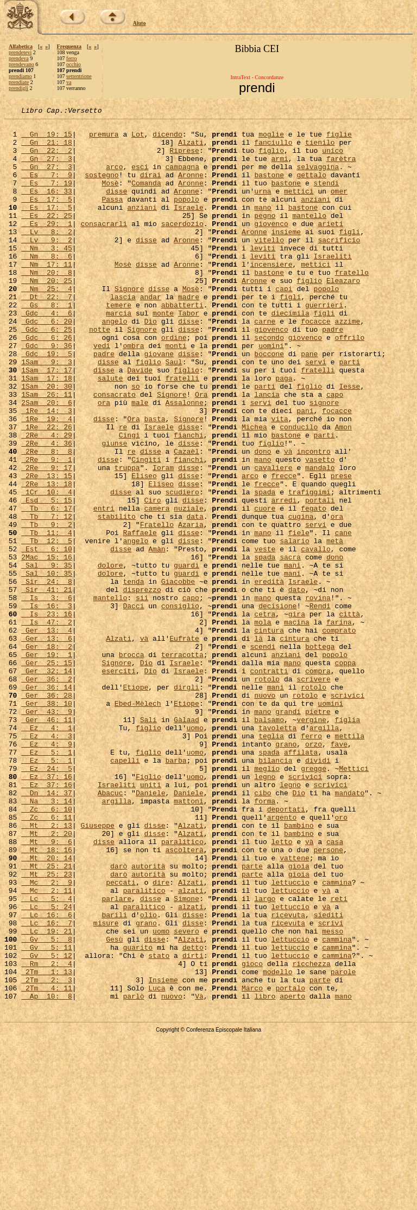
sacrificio (339, 266)
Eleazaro (343, 314)
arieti (330, 246)
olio (148, 1075)
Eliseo (144, 548)
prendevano (21, 64)
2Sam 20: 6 (46, 461)
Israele (189, 226)
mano (262, 226)
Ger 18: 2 (46, 753)
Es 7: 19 (46, 197)
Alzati (191, 148)
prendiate (19, 82)
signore (324, 461)
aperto (292, 1173)
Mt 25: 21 (46, 1017)
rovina (318, 695)
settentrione (79, 76)
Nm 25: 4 (46, 324)
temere (118, 344)
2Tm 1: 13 (46, 1144)
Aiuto (139, 23)
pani (304, 470)
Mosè (110, 197)
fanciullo (273, 148)
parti (349, 412)
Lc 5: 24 (46, 1066)
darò (118, 1017)
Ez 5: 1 (46, 880)
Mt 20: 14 (46, 1007)
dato (296, 685)
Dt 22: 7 (46, 334)
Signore (129, 324)
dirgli (186, 802)
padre (332, 373)
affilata (301, 880)
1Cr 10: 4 (46, 568)
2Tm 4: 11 (46, 1163)
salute (110, 431)
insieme (286, 256)
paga (283, 431)
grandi (288, 831)
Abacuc (110, 929)
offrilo (350, 383)
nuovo (264, 812)
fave (339, 871)
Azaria (191, 607)
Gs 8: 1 (46, 344)
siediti (329, 1075)
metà (334, 627)
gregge (313, 900)
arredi (283, 578)
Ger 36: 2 (46, 792)
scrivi (330, 1085)
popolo (186, 217)
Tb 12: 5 (46, 627)
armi (279, 168)
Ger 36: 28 (46, 812)
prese (341, 548)
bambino (299, 968)
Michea (254, 490)
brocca (131, 763)
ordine (174, 383)
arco (114, 178)
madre (188, 334)
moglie (271, 139)
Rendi (320, 705)
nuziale (189, 588)
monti (175, 392)
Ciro (152, 578)
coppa (345, 773)
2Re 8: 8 (46, 519)
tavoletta (277, 851)
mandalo (320, 539)
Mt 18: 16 (46, 997)
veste (264, 636)
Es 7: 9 (46, 187)
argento (282, 958)
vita (279, 480)
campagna (182, 178)
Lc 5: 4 (46, 1056)
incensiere (271, 295)
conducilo (299, 490)
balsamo (269, 841)
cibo (262, 929)
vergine (311, 841)
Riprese (184, 158)
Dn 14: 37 (46, 929)
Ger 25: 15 (46, 773)
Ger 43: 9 (46, 831)
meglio (267, 900)
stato (158, 1124)
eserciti (118, 783)
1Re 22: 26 (46, 490)
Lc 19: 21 (46, 1095)
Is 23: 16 (46, 714)
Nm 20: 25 (46, 314)
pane (309, 402)
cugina (301, 597)
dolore (110, 656)
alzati (191, 1046)
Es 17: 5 (46, 217)
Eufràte (184, 744)
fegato (313, 588)
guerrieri (324, 344)
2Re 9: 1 (46, 529)
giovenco (271, 246)
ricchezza (311, 1134)
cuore (264, 588)
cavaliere (273, 539)
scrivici (347, 812)
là (258, 744)
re (123, 490)
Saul (173, 412)
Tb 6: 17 (46, 588)
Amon (343, 490)
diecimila (290, 353)
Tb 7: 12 (46, 597)
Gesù (114, 1105)
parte (252, 1017)
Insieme (163, 1153)
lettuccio (290, 1036)
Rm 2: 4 (46, 1134)
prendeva (19, 58)
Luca (156, 1163)
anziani (316, 217)
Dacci (133, 705)
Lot (137, 139)
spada (264, 568)
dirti (193, 1124)
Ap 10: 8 (46, 1173)
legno (264, 910)
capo (334, 451)
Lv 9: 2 (46, 266)
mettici (299, 207)
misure (106, 1085)
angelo (114, 363)
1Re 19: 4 (46, 480)
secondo (269, 383)
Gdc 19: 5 (46, 402)
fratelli (317, 422)
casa (334, 988)
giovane (159, 402)
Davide (140, 422)
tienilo (320, 148)
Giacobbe (178, 675)
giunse (114, 509)
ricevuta (288, 1075)
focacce (316, 363)
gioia (298, 1017)
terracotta (182, 763)
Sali (148, 841)
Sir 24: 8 (46, 675)
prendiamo (20, 76)
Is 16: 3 (46, 705)
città (349, 714)
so (135, 441)
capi (283, 324)
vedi (101, 392)
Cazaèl (186, 519)
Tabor (188, 353)
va (68, 82)
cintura (269, 734)
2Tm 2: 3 (46, 1153)
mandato (350, 929)
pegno (264, 236)
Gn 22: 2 (46, 158)
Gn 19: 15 (46, 139)
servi (315, 412)
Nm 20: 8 (46, 305)
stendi (326, 197)
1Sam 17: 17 (46, 422)
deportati (286, 949)
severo (186, 1095)
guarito (138, 1114)
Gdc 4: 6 (46, 353)
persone (328, 997)
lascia (123, 334)
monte (163, 353)
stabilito (117, 597)
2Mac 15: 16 (46, 646)
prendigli (18, 88)
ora (104, 461)
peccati (121, 1036)
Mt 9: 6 (46, 988)
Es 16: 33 (46, 207)
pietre (318, 831)
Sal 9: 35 (46, 656)
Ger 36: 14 (46, 802)
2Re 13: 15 (46, 548)
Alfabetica (21, 46)
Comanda (146, 197)
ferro (71, 58)
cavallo (316, 636)
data (194, 597)
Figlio (148, 910)
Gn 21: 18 (46, 148)
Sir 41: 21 (46, 685)
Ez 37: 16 (46, 910)
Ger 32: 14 (46, 783)
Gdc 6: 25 (46, 373)
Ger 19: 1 (46, 763)
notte (99, 373)
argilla (324, 851)
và (288, 519)
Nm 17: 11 (46, 295)
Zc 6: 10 (46, 949)
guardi (186, 656)
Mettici (354, 900)
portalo (290, 1163)
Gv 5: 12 (46, 1124)
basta (154, 480)
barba (175, 890)
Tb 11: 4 (46, 617)
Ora (201, 451)
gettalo (311, 187)
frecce (284, 548)
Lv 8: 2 (46, 256)
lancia (267, 451)
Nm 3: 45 (46, 275)
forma (264, 939)
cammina (337, 1036)
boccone (269, 402)
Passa (112, 217)
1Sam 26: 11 (46, 451)
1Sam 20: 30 (46, 441)
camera (156, 588)
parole (343, 1144)
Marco (252, 1163)
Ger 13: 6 (46, 744)
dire (161, 1036)
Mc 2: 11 (46, 1046)
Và (199, 1173)
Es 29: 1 (46, 246)
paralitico (182, 988)
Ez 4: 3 (46, 861)
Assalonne (184, 461)
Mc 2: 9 (46, 1036)
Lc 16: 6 (46, 1075)
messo (332, 1095)
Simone (186, 1056)
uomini (271, 392)
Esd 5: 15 (46, 578)
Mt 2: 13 (46, 968)
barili (114, 1075)
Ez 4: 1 (46, 851)
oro (340, 958)
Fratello (157, 607)
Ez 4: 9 (46, 871)
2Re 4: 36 (46, 509)
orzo (313, 871)
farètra (341, 168)
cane (343, 617)
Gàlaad (186, 841)
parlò (133, 1173)
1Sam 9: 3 (46, 412)
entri (104, 588)
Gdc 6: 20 (46, 363)
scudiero (182, 568)
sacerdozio (182, 246)
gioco (252, 1134)
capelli (125, 890)
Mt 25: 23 (46, 1027)
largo (264, 1056)
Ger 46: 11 (46, 841)
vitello (269, 266)
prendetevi (20, 52)
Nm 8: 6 (46, 285)
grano (285, 871)
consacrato (114, 451)
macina (296, 724)
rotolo (267, 792)
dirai (150, 187)
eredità (269, 675)
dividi (318, 890)
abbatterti (182, 344)
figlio (271, 158)
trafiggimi (309, 568)
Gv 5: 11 (46, 1114)
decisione (277, 705)
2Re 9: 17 (46, 539)
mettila (349, 861)
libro (264, 1173)
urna (262, 207)
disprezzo (142, 685)
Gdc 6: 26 (46, 383)
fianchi (189, 500)
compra (318, 783)
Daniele (151, 929)
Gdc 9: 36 (46, 392)
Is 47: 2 (46, 724)
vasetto (320, 529)
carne (264, 363)
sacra (290, 646)
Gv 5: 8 (46, 1105)
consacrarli (103, 246)
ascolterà (184, 997)
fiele (298, 617)
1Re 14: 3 (46, 470)
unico (332, 158)
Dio (150, 363)
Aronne (191, 187)
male (139, 461)
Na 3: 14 (46, 939)
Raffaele (139, 617)
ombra (133, 392)
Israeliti (332, 285)
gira (296, 714)
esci (139, 178)
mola (262, 724)
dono (262, 519)
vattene (294, 1007)
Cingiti (146, 529)
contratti (269, 783)
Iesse (349, 441)
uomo (194, 851)
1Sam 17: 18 (46, 431)
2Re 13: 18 (46, 558)
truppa (127, 539)
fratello (351, 305)
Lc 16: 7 (46, 1085)
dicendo (167, 139)
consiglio (180, 705)
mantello (309, 236)
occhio (73, 64)
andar (150, 334)
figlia (348, 841)
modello (278, 1144)
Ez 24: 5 (46, 900)
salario (294, 627)
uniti (150, 919)
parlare (116, 1056)
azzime (348, 363)
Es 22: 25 (46, 236)
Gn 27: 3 (46, 168)
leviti (262, 275)
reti (339, 1056)
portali (320, 578)
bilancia (275, 890)
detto (193, 1114)
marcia (118, 353)
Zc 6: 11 (46, 958)
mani (292, 656)
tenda (133, 675)
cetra (264, 714)
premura (104, 139)
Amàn (156, 636)
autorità (148, 1017)
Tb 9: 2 (46, 607)
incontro (313, 519)
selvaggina (317, 178)
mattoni (189, 939)
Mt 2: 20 (46, 978)
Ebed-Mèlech (138, 822)
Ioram (163, 539)
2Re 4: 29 (46, 500)
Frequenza (69, 46)
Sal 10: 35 (46, 666)
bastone (269, 187)
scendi (262, 753)
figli (349, 256)
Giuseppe (97, 968)
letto (282, 988)
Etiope (135, 802)
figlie (339, 139)
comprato (339, 734)
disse (116, 207)
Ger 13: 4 (46, 734)
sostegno (101, 187)
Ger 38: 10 (46, 822)
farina (339, 724)
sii (142, 695)
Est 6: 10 (46, 636)
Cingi (129, 500)
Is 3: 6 (46, 695)
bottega (320, 753)
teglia (271, 861)
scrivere (313, 792)
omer (339, 207)
